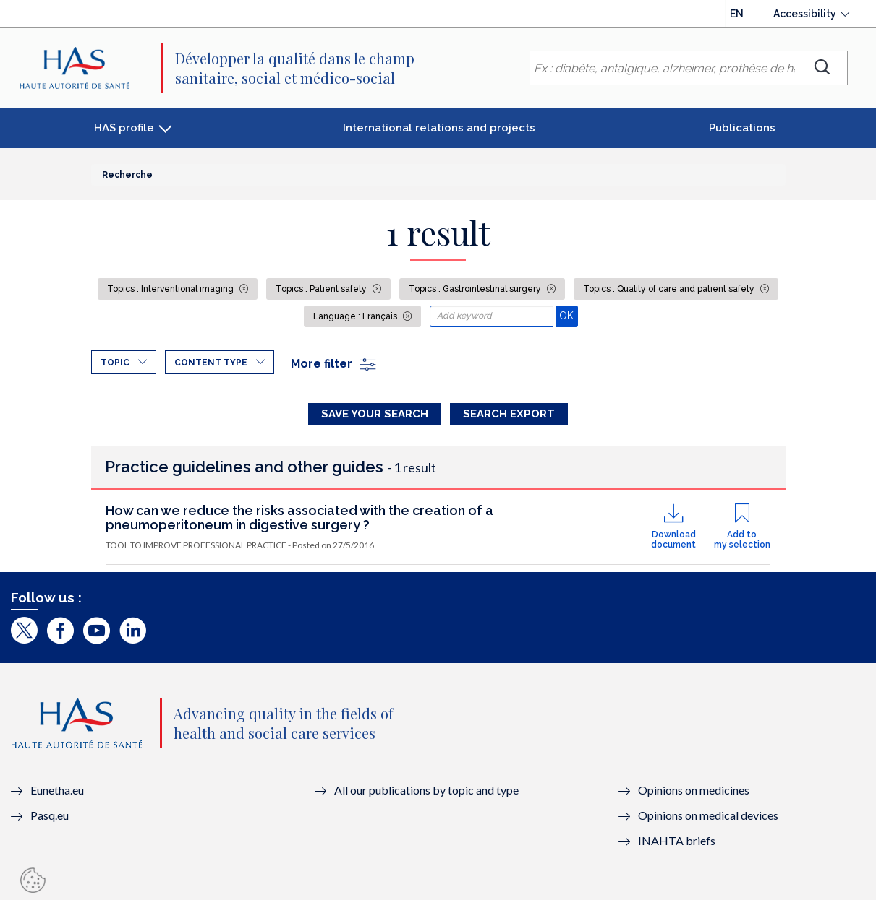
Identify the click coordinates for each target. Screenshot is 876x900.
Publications (742, 127)
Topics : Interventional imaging (171, 289)
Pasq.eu (49, 815)
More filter (334, 364)
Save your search (374, 413)
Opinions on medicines (693, 790)
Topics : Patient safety (322, 289)
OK (568, 315)
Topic (115, 363)
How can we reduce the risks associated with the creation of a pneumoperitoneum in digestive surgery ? (299, 517)
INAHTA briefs (676, 840)
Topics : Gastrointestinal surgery (476, 289)
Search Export (509, 413)
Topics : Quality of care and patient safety (670, 289)
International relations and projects (439, 127)
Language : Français (356, 316)
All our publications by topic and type (426, 790)
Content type (210, 363)
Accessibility (804, 14)
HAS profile (124, 127)
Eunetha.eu (57, 790)
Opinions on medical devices (708, 815)
